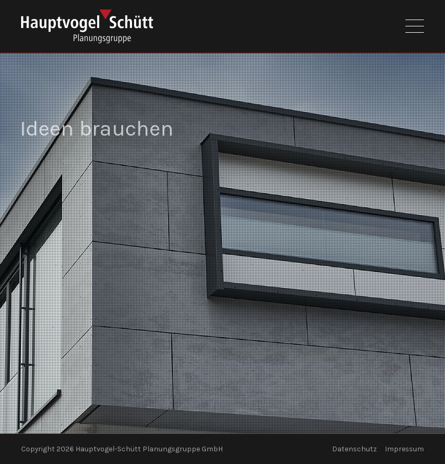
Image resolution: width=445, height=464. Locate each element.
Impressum (404, 448)
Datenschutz (354, 448)
